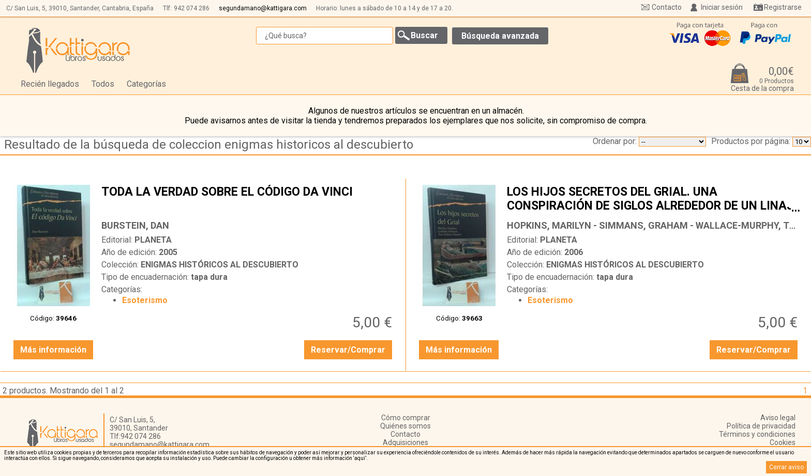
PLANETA (153, 240)
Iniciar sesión (722, 7)
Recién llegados (50, 84)
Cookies (782, 442)
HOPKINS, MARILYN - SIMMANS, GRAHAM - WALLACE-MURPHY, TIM (653, 225)
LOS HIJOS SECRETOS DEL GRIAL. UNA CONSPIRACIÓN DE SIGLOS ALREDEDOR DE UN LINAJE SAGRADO (653, 200)
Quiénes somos (405, 426)
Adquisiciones (405, 442)
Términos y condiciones (757, 434)
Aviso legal (777, 418)
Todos (103, 84)
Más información (53, 350)
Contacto (667, 7)
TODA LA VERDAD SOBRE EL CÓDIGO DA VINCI (248, 200)
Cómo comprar (405, 418)
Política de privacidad (761, 426)
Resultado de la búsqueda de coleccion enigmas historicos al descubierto (208, 144)
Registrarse (783, 7)
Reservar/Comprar (348, 350)
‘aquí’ (359, 458)
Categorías (146, 84)
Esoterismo (145, 300)
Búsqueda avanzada (500, 36)
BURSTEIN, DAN (135, 225)
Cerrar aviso (786, 467)
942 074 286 (191, 8)
